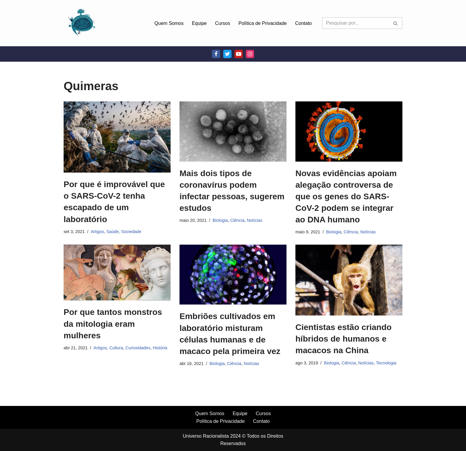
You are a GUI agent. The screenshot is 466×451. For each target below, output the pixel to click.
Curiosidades (137, 347)
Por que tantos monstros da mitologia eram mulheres (113, 323)
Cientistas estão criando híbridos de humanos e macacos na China (343, 339)
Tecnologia (386, 363)
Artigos (97, 231)
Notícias (254, 220)
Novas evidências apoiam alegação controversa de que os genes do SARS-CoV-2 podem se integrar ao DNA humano (346, 196)
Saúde (112, 231)
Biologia (220, 220)
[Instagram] (250, 54)
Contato (303, 23)
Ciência (237, 220)
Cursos (222, 23)
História (160, 347)
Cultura (116, 347)
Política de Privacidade (262, 23)
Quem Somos (169, 23)
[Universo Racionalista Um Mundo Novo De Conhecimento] (81, 23)
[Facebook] (216, 54)
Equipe (199, 23)
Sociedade (131, 231)
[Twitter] (227, 54)
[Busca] (355, 23)
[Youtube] (238, 54)
